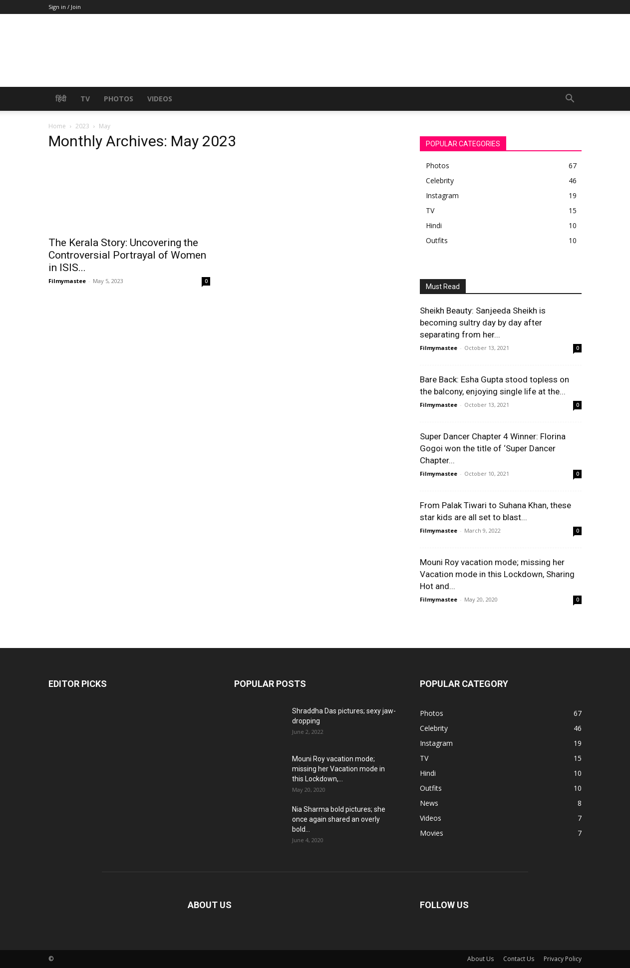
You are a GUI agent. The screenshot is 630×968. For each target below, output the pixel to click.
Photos (118, 98)
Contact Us (518, 959)
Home (57, 126)
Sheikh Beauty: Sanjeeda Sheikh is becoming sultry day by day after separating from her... (483, 322)
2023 (82, 126)
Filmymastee (67, 281)
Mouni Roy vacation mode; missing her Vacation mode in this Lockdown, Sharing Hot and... (497, 574)
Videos (159, 98)
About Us (480, 959)
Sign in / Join (64, 6)
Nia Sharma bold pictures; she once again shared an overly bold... (338, 819)
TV (85, 98)
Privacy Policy (563, 959)
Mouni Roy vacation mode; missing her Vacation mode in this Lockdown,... (338, 769)
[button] (570, 99)
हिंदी (60, 98)
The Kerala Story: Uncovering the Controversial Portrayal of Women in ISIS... (127, 255)
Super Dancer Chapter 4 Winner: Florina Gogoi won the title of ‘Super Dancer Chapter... (493, 448)
